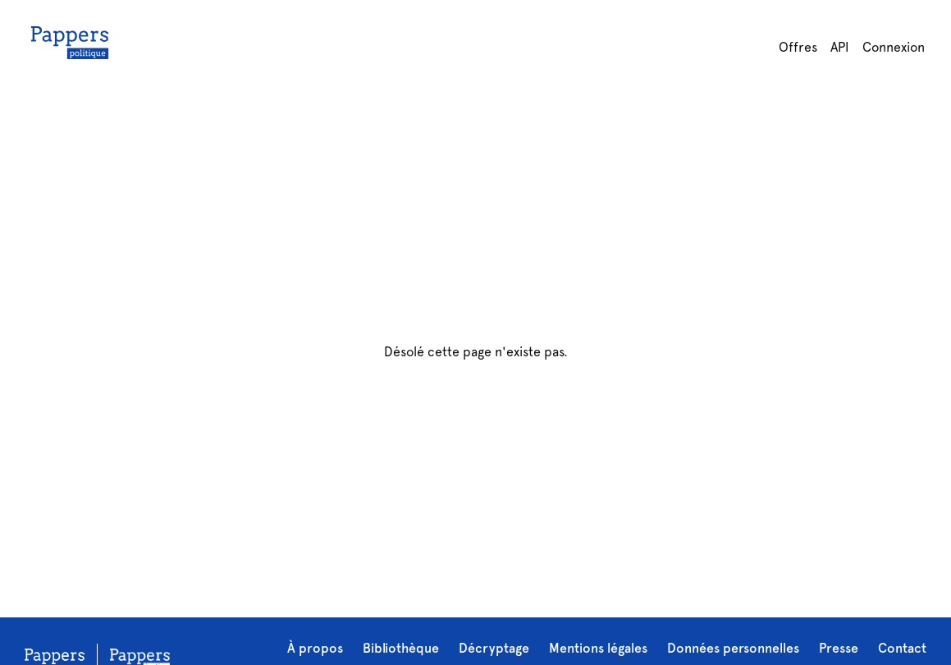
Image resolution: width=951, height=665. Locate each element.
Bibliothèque (401, 648)
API (839, 47)
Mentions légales (598, 648)
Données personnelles (733, 648)
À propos (315, 648)
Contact (902, 648)
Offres (798, 47)
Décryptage (494, 648)
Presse (838, 648)
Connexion (893, 47)
